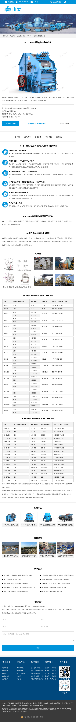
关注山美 (63, 662)
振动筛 (4, 497)
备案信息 (16, 711)
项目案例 (48, 137)
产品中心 (12, 36)
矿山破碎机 (33, 703)
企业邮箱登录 (57, 2)
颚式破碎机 (20, 670)
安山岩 (47, 673)
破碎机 (38, 146)
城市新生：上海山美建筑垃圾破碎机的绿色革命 (18, 575)
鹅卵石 (47, 670)
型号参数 (38, 137)
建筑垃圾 (53, 679)
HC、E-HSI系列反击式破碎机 (36, 36)
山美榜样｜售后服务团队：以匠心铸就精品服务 (55, 583)
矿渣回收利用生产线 (37, 676)
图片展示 (27, 137)
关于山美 (6, 662)
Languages (70, 2)
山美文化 (5, 673)
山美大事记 (5, 676)
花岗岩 (47, 668)
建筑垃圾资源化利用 (37, 670)
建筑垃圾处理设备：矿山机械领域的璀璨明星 (55, 579)
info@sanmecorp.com (41, 2)
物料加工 (49, 662)
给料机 (63, 494)
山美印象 (5, 670)
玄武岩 (54, 668)
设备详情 (17, 137)
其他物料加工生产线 (37, 679)
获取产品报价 (11, 123)
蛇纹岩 (47, 676)
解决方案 (35, 662)
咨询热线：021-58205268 (37, 123)
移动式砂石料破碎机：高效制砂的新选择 (16, 591)
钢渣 (46, 679)
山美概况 (5, 668)
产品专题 (11, 2)
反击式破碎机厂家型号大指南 (13, 579)
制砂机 (19, 679)
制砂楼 (19, 676)
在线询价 (59, 137)
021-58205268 (23, 2)
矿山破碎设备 (21, 36)
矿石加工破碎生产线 (37, 673)
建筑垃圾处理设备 (55, 703)
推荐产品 (21, 662)
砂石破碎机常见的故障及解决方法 (51, 591)
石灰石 (54, 670)
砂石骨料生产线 (35, 668)
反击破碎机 (50, 238)
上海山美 (5, 36)
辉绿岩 (54, 673)
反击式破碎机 (23, 153)
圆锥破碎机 (20, 668)
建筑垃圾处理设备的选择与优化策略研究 (16, 583)
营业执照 (24, 711)
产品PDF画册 (64, 123)
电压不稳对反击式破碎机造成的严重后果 (53, 587)
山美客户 (5, 679)
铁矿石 (54, 676)
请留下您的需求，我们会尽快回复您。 (38, 636)
